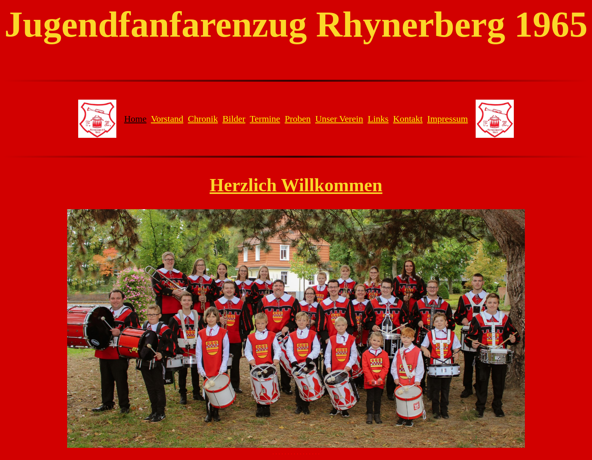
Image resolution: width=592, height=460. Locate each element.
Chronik (203, 119)
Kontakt (408, 119)
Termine (265, 119)
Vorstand (167, 119)
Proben (297, 119)
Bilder (233, 119)
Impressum (447, 119)
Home (135, 119)
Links (378, 119)
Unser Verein (339, 119)
